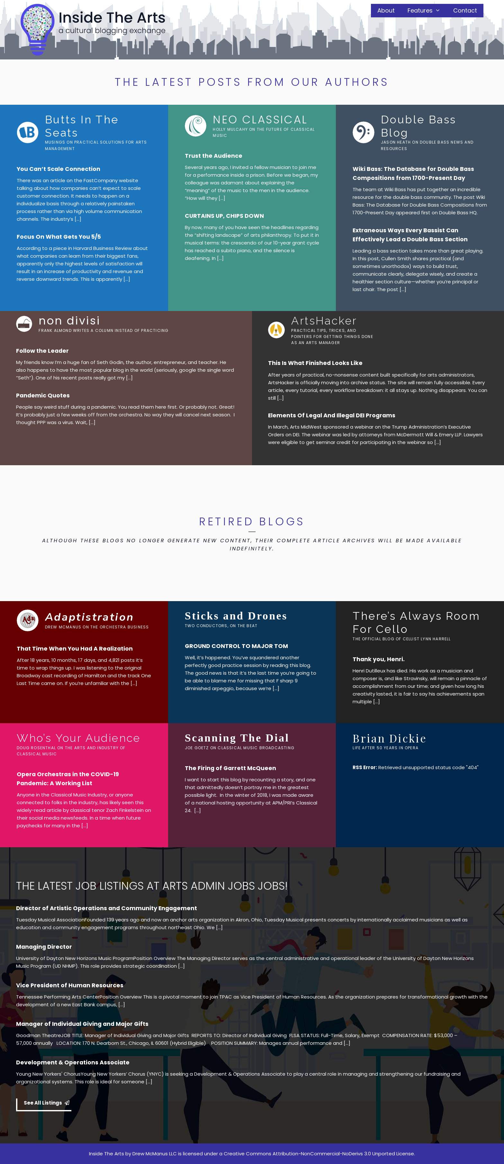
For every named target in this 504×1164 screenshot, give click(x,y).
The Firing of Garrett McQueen (230, 768)
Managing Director (44, 947)
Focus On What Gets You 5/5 (59, 237)
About (386, 10)
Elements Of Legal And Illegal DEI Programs (331, 415)
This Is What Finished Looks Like (315, 363)
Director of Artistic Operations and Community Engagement (106, 908)
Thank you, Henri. (379, 659)
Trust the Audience (213, 156)
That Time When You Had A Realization (75, 649)
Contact (465, 10)
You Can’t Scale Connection (58, 169)
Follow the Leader (42, 351)
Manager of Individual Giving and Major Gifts (82, 1024)
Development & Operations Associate (73, 1062)
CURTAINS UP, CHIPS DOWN (224, 216)
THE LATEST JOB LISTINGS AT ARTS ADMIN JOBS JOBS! (152, 885)
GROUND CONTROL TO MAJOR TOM (236, 646)
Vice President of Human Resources (69, 985)
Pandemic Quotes (43, 395)
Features (427, 10)
